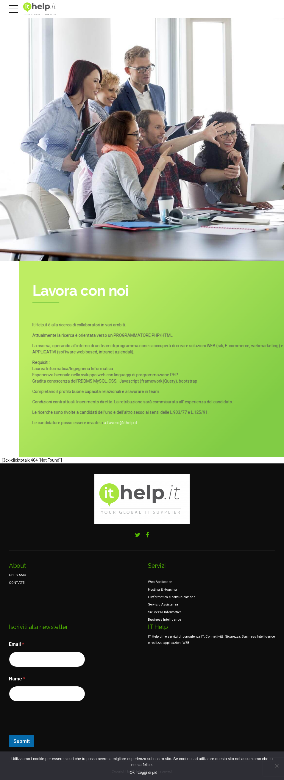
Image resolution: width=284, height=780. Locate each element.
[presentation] (54, 731)
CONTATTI (17, 583)
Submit (21, 741)
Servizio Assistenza (163, 604)
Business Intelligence (164, 619)
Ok (132, 772)
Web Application (160, 582)
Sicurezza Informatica (165, 612)
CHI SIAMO (17, 575)
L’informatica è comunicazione (171, 597)
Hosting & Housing (162, 589)
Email (16, 644)
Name (17, 679)
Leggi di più (147, 772)
